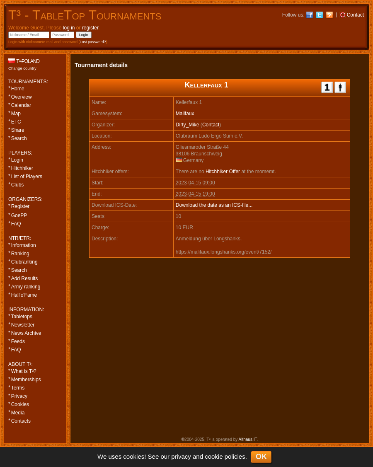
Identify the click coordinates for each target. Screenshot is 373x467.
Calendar (21, 105)
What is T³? (23, 371)
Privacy (19, 396)
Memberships (26, 379)
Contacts (21, 421)
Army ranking (26, 287)
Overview (21, 97)
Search (19, 138)
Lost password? (93, 42)
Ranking (20, 253)
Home (17, 89)
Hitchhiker (22, 168)
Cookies (20, 404)
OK (261, 456)
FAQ (16, 224)
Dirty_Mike (187, 125)
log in (69, 28)
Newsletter (23, 325)
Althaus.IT (248, 439)
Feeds (18, 341)
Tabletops (21, 316)
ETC (16, 122)
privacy (181, 456)
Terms (18, 388)
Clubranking (24, 262)
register (90, 28)
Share (17, 130)
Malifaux (185, 113)
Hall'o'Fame (24, 295)
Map (16, 113)
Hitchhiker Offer (223, 171)
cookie (214, 456)
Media (18, 413)
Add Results (24, 278)
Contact (210, 125)
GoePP (19, 215)
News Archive (26, 333)
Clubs (17, 185)
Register (20, 206)
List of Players (26, 176)
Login (17, 160)
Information (23, 245)
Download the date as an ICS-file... (214, 205)
